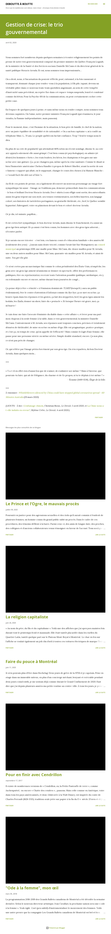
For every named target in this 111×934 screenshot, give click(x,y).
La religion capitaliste (27, 617)
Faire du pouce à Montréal (31, 661)
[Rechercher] (93, 4)
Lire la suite (100, 535)
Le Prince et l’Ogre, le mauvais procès (42, 503)
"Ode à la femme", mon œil (32, 888)
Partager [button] (99, 417)
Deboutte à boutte (19, 4)
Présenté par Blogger (55, 928)
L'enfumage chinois (33, 405)
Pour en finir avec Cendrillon (34, 774)
